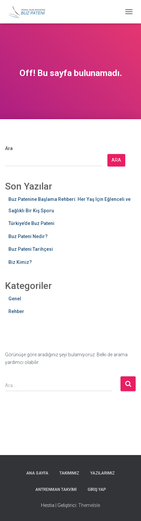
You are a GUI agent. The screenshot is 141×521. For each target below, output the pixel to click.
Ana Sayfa (37, 473)
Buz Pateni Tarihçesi (30, 249)
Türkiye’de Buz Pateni (31, 223)
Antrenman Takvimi (56, 489)
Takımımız (69, 473)
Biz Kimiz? (20, 262)
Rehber (16, 311)
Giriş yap (97, 489)
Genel (14, 298)
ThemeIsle (89, 505)
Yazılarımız (102, 473)
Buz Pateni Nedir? (28, 236)
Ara (9, 148)
